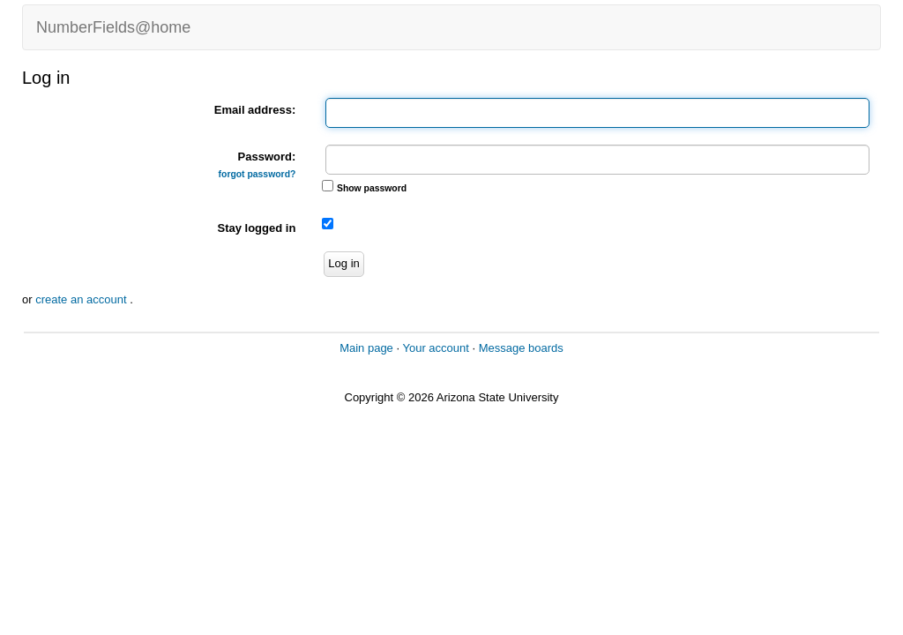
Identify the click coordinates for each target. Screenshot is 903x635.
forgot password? (257, 174)
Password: (257, 164)
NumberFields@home (113, 27)
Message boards (521, 348)
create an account (82, 299)
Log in (343, 263)
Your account (435, 348)
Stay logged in (256, 228)
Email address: (255, 109)
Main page (366, 348)
